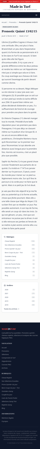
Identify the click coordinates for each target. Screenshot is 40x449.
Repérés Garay (7, 405)
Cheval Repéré (7, 378)
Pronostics (12, 22)
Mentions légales (8, 418)
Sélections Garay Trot (9, 401)
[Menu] (36, 15)
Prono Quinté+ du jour (9, 384)
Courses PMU (6, 365)
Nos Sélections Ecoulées (10, 381)
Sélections (5, 354)
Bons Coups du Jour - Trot (11, 388)
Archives (5, 368)
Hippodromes (6, 361)
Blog (3, 408)
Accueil (4, 22)
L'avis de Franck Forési (9, 398)
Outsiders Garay (7, 391)
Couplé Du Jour (7, 395)
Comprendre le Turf (8, 358)
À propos (5, 421)
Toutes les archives (12, 309)
